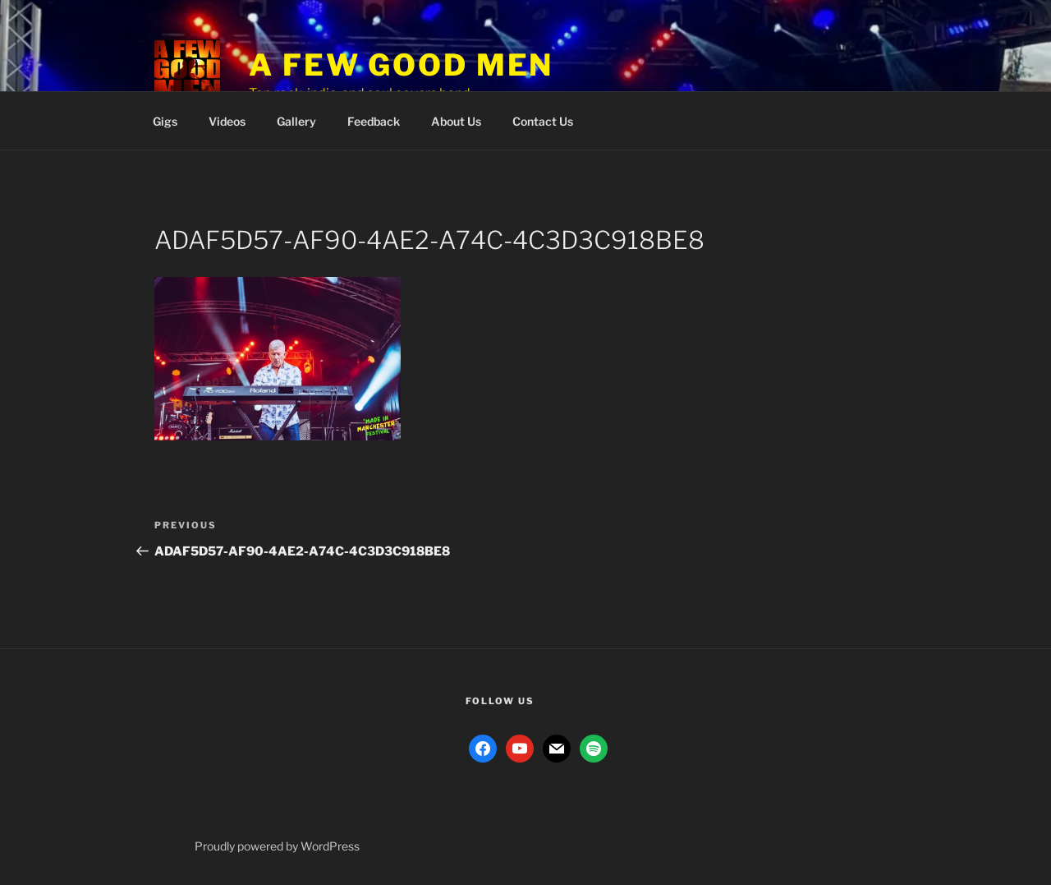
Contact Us (542, 121)
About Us (456, 121)
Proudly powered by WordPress (277, 846)
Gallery (296, 121)
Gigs (165, 121)
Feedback (373, 121)
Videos (227, 121)
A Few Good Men (401, 65)
